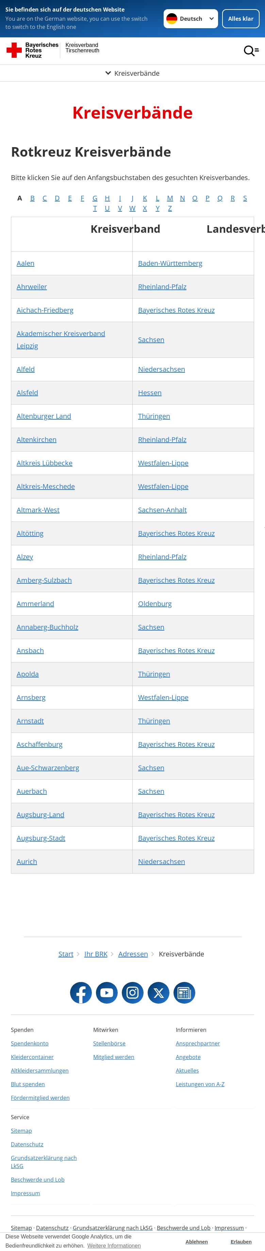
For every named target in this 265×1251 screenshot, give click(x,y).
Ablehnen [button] (197, 1242)
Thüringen (154, 416)
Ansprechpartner (198, 1043)
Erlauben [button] (241, 1242)
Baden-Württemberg (170, 263)
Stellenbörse (109, 1043)
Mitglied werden (113, 1057)
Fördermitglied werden (40, 1098)
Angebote (188, 1057)
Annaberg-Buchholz (47, 627)
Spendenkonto (30, 1043)
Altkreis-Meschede (46, 486)
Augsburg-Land (40, 814)
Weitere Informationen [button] (114, 1246)
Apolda (28, 674)
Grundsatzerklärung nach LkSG (44, 1162)
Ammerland (35, 603)
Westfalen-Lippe (163, 463)
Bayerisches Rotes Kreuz (176, 310)
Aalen (25, 263)
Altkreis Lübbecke (44, 463)
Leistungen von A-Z (200, 1084)
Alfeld (26, 369)
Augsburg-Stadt (41, 838)
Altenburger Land (44, 416)
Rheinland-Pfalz (162, 286)
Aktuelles (187, 1070)
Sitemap (21, 1130)
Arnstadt (30, 720)
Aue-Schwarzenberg (48, 767)
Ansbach (30, 650)
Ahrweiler (32, 286)
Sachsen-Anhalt (162, 509)
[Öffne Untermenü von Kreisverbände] (132, 73)
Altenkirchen (36, 439)
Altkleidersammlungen (40, 1070)
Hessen (150, 392)
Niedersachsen (161, 369)
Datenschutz (27, 1144)
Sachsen (151, 339)
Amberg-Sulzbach (44, 580)
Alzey (25, 556)
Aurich (27, 861)
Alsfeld (27, 392)
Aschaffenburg (40, 744)
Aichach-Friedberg (45, 310)
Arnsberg (31, 697)
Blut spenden (28, 1084)
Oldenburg (155, 603)
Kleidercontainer (32, 1057)
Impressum (25, 1193)
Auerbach (32, 791)
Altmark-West (38, 509)
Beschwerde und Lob (38, 1179)
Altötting (30, 533)
